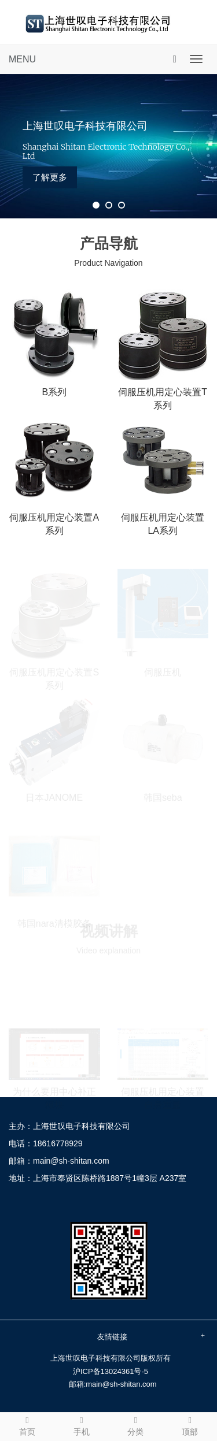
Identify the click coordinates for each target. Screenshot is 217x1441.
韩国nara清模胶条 (54, 922)
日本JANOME (54, 797)
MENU (22, 59)
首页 (27, 1424)
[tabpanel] (108, 146)
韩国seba (163, 797)
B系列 (54, 392)
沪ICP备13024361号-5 (110, 1371)
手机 (81, 1424)
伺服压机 (162, 671)
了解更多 (49, 177)
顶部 (190, 1424)
